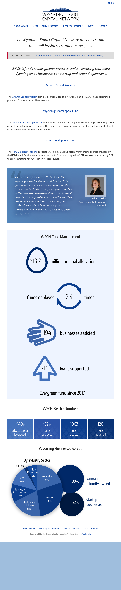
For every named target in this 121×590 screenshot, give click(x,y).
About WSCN (21, 26)
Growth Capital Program (60, 85)
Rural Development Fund (60, 140)
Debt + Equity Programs (45, 26)
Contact (103, 26)
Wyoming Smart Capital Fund (60, 111)
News (91, 26)
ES (112, 3)
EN (108, 3)
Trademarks (86, 534)
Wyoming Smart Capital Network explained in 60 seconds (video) (69, 55)
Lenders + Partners (73, 26)
